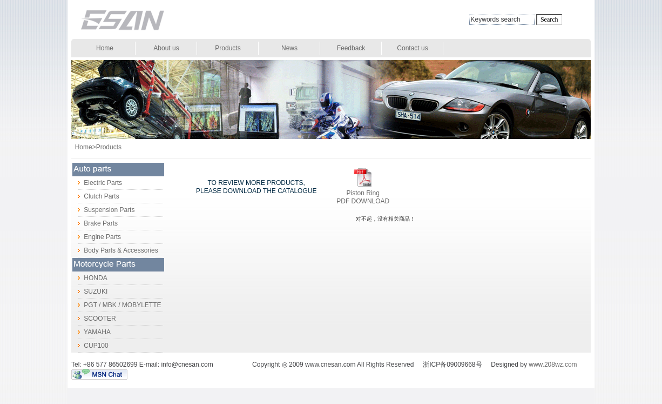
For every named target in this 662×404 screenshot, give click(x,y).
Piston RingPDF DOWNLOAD (362, 197)
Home (104, 48)
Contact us (412, 48)
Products (227, 48)
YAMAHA (91, 332)
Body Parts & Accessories (114, 250)
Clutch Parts (95, 196)
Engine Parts (96, 237)
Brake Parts (94, 223)
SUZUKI (89, 291)
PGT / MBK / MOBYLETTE (116, 305)
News (289, 48)
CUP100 (90, 345)
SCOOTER (93, 318)
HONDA (89, 278)
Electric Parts (96, 183)
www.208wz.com (553, 364)
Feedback (351, 48)
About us (166, 48)
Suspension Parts (102, 210)
